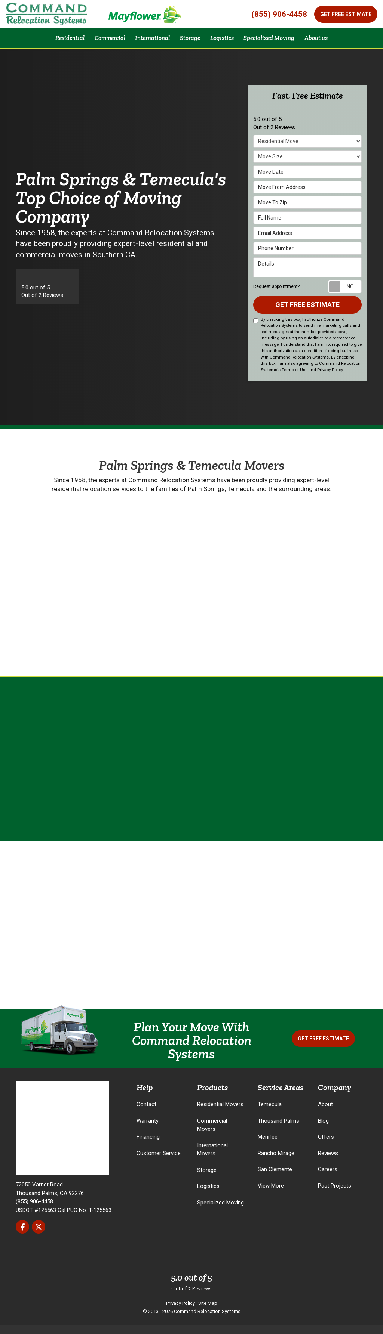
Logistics (208, 1195)
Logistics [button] (224, 42)
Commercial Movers (212, 1134)
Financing (148, 1146)
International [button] (149, 42)
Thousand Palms (278, 1129)
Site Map (207, 1312)
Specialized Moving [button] (275, 42)
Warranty (148, 1129)
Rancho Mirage (276, 1162)
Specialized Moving (220, 1211)
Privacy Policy (330, 378)
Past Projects (334, 1194)
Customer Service (159, 1162)
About (325, 1113)
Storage (207, 1179)
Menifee (268, 1146)
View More (271, 1194)
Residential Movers (220, 1113)
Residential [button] (59, 42)
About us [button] (327, 42)
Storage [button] (189, 42)
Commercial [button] (102, 42)
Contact (146, 1113)
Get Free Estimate (345, 14)
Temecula (270, 1113)
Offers (326, 1146)
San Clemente (275, 1178)
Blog (323, 1129)
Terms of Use (294, 378)
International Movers (212, 1158)
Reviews (328, 1162)
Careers (327, 1178)
